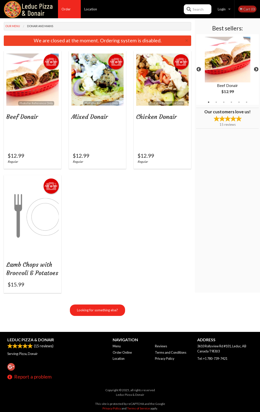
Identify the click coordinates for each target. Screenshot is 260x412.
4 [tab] (231, 102)
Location (90, 9)
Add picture (51, 61)
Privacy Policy (164, 358)
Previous (198, 69)
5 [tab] (239, 102)
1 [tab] (208, 102)
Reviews (161, 346)
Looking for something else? (97, 317)
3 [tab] (223, 102)
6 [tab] (246, 102)
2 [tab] (216, 102)
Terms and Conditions (170, 352)
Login (222, 9)
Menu (117, 346)
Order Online (66, 12)
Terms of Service (138, 408)
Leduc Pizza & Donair (30, 339)
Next (256, 69)
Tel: (212, 358)
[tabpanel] (227, 69)
